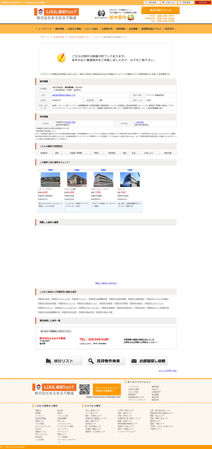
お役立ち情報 (74, 29)
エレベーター (62, 429)
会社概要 (133, 29)
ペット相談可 (62, 437)
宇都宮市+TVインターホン (89, 308)
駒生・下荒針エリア (93, 416)
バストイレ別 (62, 416)
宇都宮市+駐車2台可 (124, 308)
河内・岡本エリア (125, 413)
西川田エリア (90, 424)
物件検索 (59, 29)
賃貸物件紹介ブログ (151, 29)
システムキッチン (64, 424)
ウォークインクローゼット (66, 441)
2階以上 (38, 410)
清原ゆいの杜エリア (126, 426)
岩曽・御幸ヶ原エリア (159, 418)
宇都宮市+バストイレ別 (60, 299)
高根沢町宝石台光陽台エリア (161, 413)
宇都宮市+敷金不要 (86, 312)
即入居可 (38, 437)
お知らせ (155, 389)
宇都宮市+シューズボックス (66, 308)
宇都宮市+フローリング (154, 303)
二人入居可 (39, 440)
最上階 (60, 410)
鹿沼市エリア (155, 421)
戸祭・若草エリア (125, 416)
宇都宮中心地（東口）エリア (129, 418)
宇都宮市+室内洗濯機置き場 (49, 312)
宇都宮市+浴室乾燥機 (117, 299)
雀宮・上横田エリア (126, 429)
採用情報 (120, 29)
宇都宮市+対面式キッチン (87, 303)
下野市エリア (155, 429)
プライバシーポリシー (137, 400)
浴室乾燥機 (61, 418)
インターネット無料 (65, 426)
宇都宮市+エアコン (45, 308)
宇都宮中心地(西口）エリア (96, 418)
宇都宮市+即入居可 (69, 312)
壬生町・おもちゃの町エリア (161, 426)
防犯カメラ (61, 434)
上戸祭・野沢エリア (126, 410)
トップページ (45, 29)
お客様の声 (107, 29)
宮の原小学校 (70, 122)
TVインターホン (41, 434)
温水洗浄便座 (40, 418)
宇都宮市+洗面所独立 (136, 299)
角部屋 (38, 413)
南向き (60, 413)
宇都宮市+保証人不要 (104, 312)
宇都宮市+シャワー (79, 299)
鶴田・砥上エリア (157, 416)
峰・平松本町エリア (93, 426)
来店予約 (169, 29)
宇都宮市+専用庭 (121, 303)
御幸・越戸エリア (92, 421)
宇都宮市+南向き (136, 303)
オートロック (62, 432)
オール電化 (39, 424)
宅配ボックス (40, 432)
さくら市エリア (91, 413)
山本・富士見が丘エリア (160, 410)
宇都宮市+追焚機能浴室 (97, 299)
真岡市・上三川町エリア (95, 432)
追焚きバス (39, 421)
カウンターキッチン (43, 426)
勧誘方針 (155, 400)
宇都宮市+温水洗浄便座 (47, 303)
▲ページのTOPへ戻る (168, 371)
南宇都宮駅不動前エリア (127, 424)
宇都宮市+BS (139, 308)
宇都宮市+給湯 (43, 299)
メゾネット (39, 416)
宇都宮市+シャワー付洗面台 (157, 299)
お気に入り (168, 2)
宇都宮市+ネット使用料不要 (158, 308)
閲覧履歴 (185, 2)
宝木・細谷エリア (92, 410)
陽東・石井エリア (125, 421)
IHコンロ (60, 421)
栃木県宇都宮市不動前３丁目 (63, 95)
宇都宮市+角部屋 (105, 303)
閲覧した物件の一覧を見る (106, 283)
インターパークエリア (126, 432)
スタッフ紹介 (91, 29)
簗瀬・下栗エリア (157, 424)
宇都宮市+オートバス (66, 303)
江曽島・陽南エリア (93, 429)
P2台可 (38, 429)
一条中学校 (139, 122)
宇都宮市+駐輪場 (108, 308)
